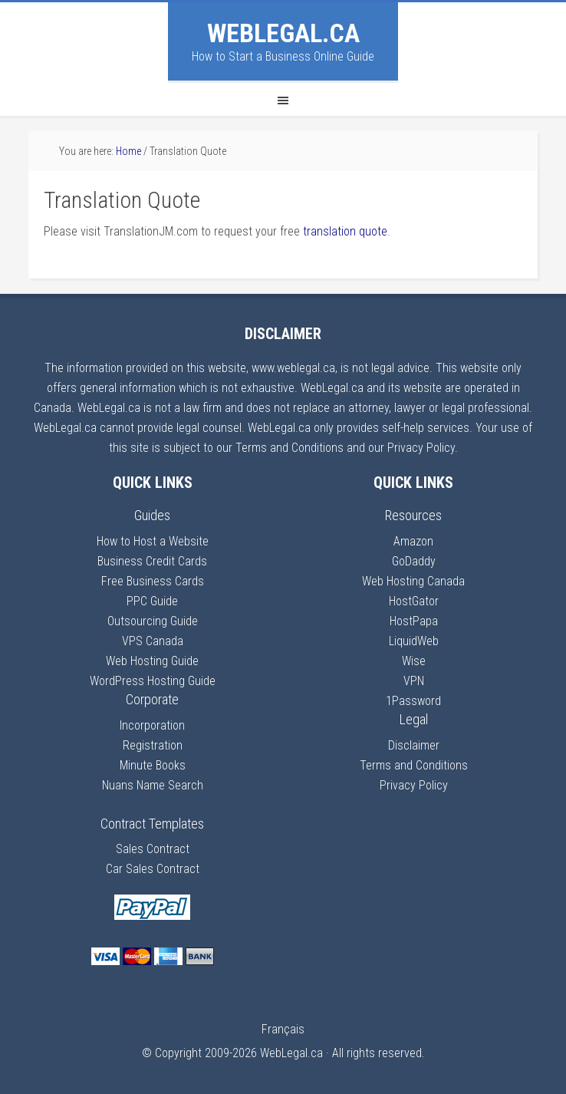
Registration (153, 745)
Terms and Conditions (414, 765)
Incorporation (152, 725)
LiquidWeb (414, 641)
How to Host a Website (153, 541)
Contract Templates (152, 824)
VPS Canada (152, 641)
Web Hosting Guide (152, 661)
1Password (413, 701)
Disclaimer (413, 745)
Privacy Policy (414, 785)
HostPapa (414, 621)
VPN (413, 681)
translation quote (345, 231)
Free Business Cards (152, 581)
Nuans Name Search (152, 785)
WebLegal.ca (283, 33)
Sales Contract (152, 849)
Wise (414, 661)
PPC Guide (152, 601)
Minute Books (153, 765)
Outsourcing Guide (152, 621)
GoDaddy (414, 561)
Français (283, 1029)
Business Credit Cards (152, 561)
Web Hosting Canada (413, 581)
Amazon (413, 541)
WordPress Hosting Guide (153, 681)
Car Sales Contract (152, 869)
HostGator (414, 601)
